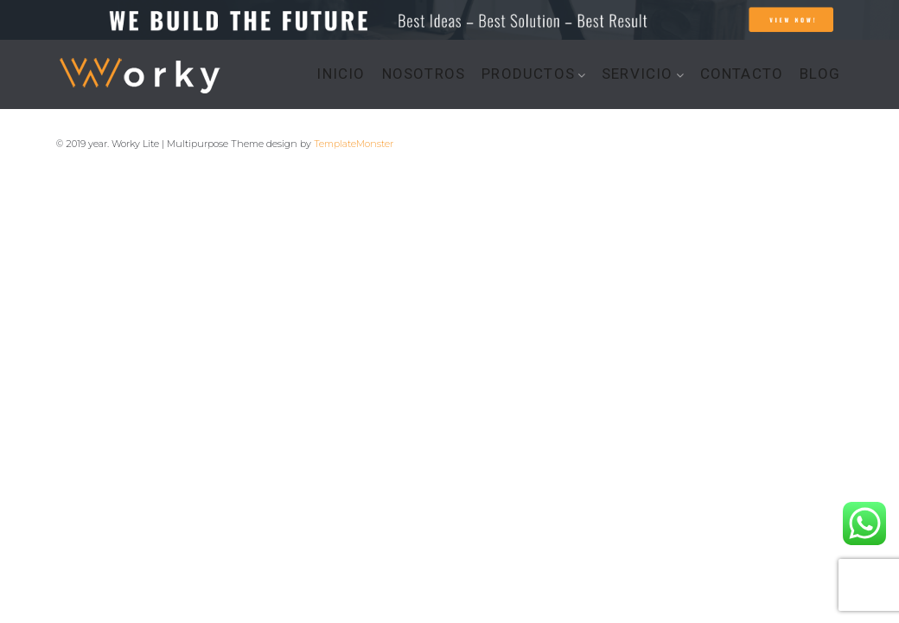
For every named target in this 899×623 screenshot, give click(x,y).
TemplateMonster (353, 144)
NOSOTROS (424, 73)
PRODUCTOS (528, 73)
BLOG (820, 73)
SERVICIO (637, 73)
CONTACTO (742, 73)
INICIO (340, 73)
